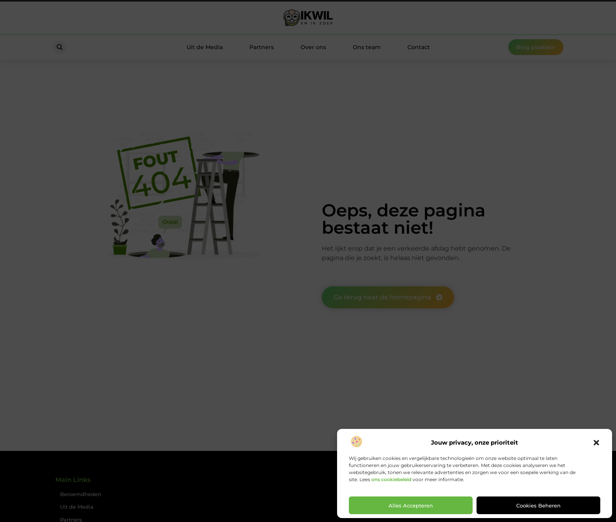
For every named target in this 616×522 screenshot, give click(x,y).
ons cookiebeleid (391, 479)
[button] (596, 443)
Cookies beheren (538, 505)
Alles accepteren (411, 505)
